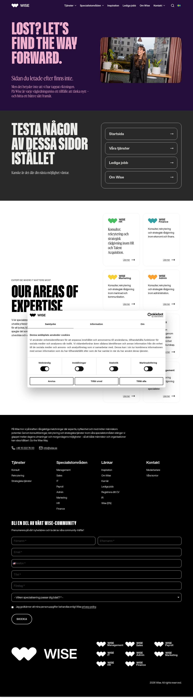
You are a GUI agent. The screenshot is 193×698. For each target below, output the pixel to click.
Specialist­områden (71, 462)
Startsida (116, 134)
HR (58, 503)
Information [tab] (96, 324)
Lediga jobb (129, 5)
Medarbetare (153, 470)
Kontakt (159, 5)
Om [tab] (142, 324)
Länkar (107, 462)
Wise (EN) (106, 503)
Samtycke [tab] (50, 324)
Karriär (105, 481)
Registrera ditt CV (110, 492)
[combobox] (15, 564)
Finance (60, 509)
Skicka (22, 620)
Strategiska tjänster (22, 481)
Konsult (15, 470)
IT (57, 481)
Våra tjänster (119, 148)
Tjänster (70, 5)
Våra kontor (152, 476)
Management (63, 470)
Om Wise (145, 5)
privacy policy (89, 607)
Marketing (61, 498)
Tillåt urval (96, 381)
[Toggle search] (172, 6)
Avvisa (51, 381)
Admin (59, 492)
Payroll (59, 487)
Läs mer (129, 260)
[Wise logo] (21, 5)
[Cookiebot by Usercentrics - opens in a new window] (149, 315)
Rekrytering (18, 476)
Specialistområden (92, 5)
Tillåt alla (141, 381)
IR (102, 498)
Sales (59, 476)
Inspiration (113, 5)
